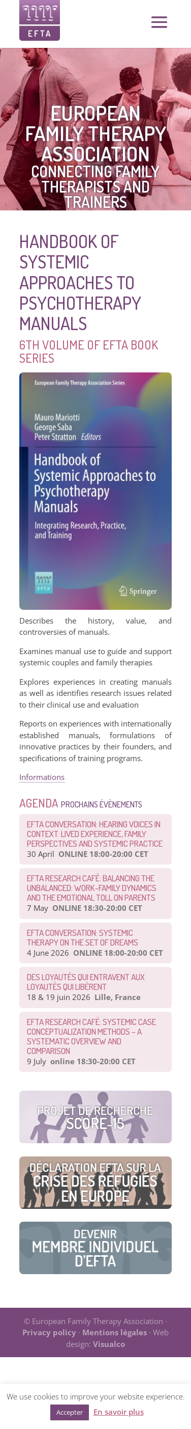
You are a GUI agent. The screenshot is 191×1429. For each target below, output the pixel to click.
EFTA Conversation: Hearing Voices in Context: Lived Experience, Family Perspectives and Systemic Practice (95, 834)
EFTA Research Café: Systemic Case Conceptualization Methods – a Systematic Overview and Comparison (91, 1036)
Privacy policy (49, 1332)
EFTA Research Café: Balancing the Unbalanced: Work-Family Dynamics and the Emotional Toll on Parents (91, 888)
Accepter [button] (69, 1412)
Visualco (109, 1344)
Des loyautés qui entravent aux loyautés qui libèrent (86, 982)
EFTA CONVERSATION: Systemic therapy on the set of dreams (82, 937)
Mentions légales (114, 1332)
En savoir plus (118, 1412)
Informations (42, 777)
